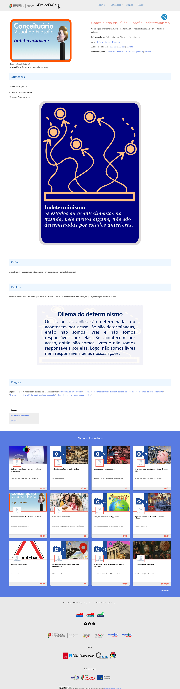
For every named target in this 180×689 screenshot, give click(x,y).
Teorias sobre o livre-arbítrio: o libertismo (146, 392)
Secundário (111, 51)
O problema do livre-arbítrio (70, 392)
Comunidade (116, 5)
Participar (104, 603)
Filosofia (120, 51)
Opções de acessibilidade (92, 603)
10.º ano (113, 47)
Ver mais (164, 590)
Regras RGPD (73, 603)
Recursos (101, 5)
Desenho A (148, 51)
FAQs (81, 603)
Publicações (113, 603)
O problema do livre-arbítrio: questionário (74, 395)
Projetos (129, 5)
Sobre (65, 603)
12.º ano (129, 47)
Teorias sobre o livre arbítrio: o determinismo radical (105, 392)
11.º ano (121, 47)
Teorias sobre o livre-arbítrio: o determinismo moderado (32, 395)
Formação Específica (134, 51)
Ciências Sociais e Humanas (108, 42)
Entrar (140, 5)
